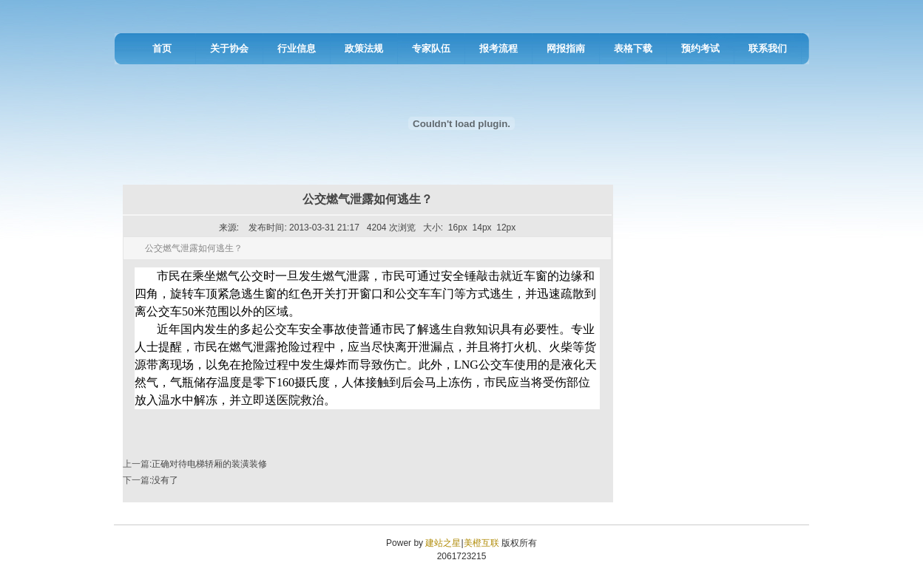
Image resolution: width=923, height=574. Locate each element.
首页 (162, 48)
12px (505, 227)
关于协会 (229, 48)
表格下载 (633, 48)
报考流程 (498, 48)
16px (457, 227)
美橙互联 (481, 543)
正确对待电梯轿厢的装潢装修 (209, 464)
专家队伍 (431, 48)
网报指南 (566, 48)
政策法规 (364, 48)
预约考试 (700, 48)
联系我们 (767, 48)
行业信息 (296, 48)
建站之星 (443, 543)
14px (482, 227)
